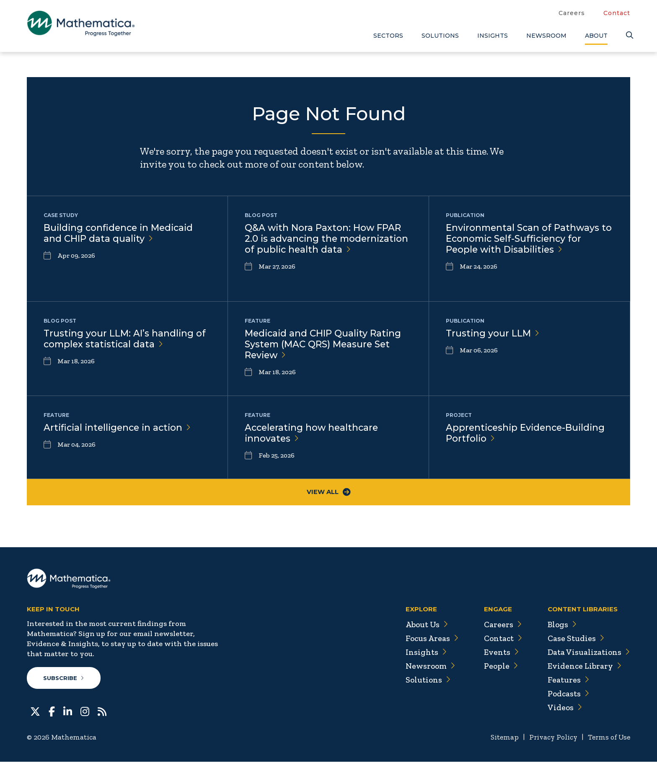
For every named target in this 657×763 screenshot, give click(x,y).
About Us (423, 625)
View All (329, 493)
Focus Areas (428, 639)
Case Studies (574, 639)
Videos (563, 708)
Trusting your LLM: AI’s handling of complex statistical (125, 339)
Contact (616, 13)
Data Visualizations (588, 653)
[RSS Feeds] (102, 711)
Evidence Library (583, 667)
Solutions (440, 35)
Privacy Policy (550, 738)
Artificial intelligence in (120, 427)
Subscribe (64, 678)
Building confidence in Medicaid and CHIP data (120, 233)
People (498, 667)
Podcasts (567, 694)
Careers (572, 13)
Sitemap (500, 738)
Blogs (561, 625)
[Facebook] (52, 711)
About (596, 35)
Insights (492, 35)
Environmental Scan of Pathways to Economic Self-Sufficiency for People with (524, 239)
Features (567, 680)
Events (498, 653)
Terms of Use (608, 738)
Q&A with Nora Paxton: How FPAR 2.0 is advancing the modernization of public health (324, 244)
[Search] (628, 35)
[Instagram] (84, 711)
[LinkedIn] (67, 711)
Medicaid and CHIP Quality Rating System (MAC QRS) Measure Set (324, 345)
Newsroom (546, 35)
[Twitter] (35, 711)
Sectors (388, 35)
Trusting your (493, 333)
